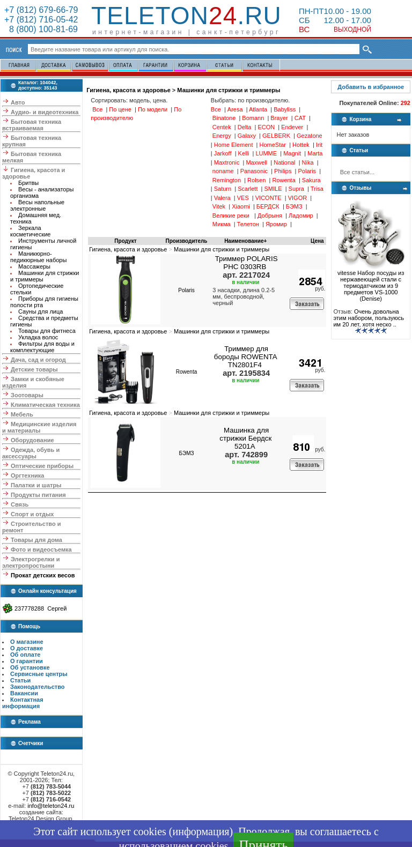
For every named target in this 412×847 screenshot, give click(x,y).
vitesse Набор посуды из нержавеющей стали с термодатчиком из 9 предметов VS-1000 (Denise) (371, 283)
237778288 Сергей (40, 608)
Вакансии (24, 693)
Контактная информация (22, 702)
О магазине (26, 641)
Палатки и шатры (36, 485)
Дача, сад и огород (38, 359)
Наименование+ (245, 241)
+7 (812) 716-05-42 (41, 19)
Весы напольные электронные (37, 205)
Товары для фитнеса (47, 331)
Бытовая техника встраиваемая (31, 124)
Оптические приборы (42, 466)
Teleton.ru (186, 15)
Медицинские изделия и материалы (39, 427)
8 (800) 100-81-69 (41, 29)
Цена (317, 241)
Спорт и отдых (32, 514)
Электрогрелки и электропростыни (31, 562)
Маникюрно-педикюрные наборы (38, 256)
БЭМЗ (186, 453)
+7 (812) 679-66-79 (41, 9)
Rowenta (186, 372)
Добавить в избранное (370, 87)
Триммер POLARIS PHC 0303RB (246, 263)
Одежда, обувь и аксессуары (31, 453)
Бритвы (28, 183)
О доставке (26, 648)
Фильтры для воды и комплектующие (42, 346)
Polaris (186, 290)
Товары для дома (36, 540)
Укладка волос (38, 337)
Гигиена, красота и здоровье (128, 90)
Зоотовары (27, 395)
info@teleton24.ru (50, 806)
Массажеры (34, 266)
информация (200, 831)
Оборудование (32, 440)
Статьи (20, 680)
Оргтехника (27, 475)
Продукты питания (38, 495)
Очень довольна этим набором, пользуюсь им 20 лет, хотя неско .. (368, 318)
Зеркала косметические (30, 231)
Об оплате (25, 654)
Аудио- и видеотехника (44, 112)
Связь (19, 504)
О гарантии (26, 661)
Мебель (22, 414)
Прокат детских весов (43, 575)
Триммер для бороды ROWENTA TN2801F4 (245, 357)
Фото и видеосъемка (41, 549)
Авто (18, 102)
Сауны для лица (40, 311)
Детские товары (34, 369)
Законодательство (37, 686)
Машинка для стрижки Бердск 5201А (245, 438)
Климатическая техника (45, 405)
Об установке (30, 667)
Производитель (187, 241)
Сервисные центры (39, 674)
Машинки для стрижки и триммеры (228, 90)
